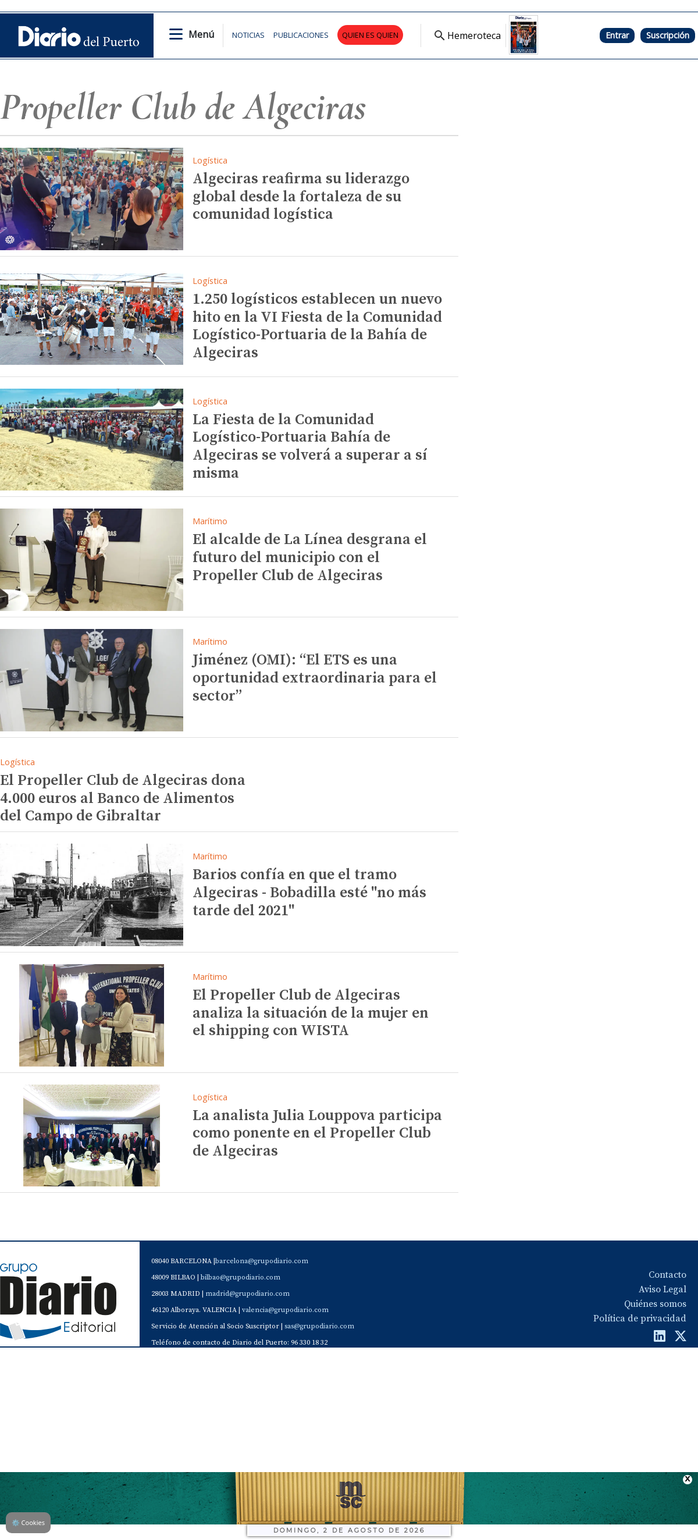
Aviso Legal (662, 1289)
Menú (201, 34)
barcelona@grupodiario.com (261, 1261)
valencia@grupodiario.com (285, 1310)
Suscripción (667, 35)
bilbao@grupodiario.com (240, 1277)
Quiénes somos (655, 1304)
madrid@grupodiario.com (247, 1293)
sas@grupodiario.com (319, 1326)
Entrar (617, 35)
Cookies (28, 1522)
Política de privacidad (639, 1318)
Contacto (667, 1275)
